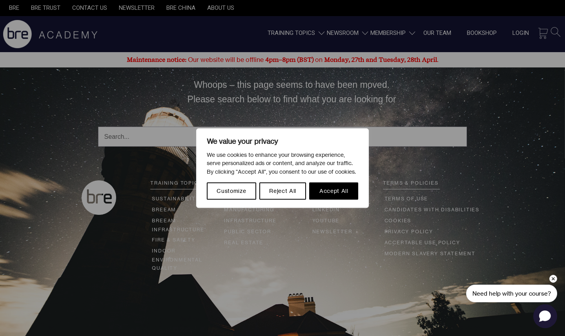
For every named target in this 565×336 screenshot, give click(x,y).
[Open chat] (545, 316)
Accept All (333, 190)
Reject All (282, 190)
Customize (231, 190)
